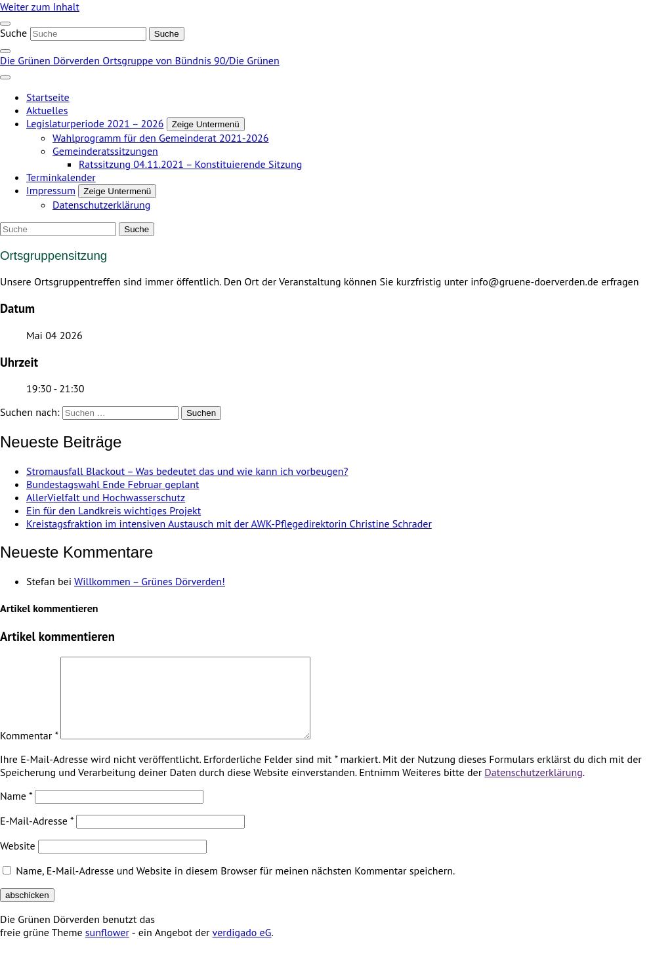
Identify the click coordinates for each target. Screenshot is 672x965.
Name (16, 811)
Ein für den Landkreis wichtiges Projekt (113, 510)
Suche (13, 32)
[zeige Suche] (5, 51)
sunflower (107, 948)
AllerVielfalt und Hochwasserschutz (105, 497)
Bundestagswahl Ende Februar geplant (113, 484)
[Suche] (88, 34)
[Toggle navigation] (5, 24)
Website (17, 861)
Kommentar (29, 751)
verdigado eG (242, 948)
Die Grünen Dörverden (51, 60)
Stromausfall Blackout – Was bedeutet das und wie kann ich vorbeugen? (187, 471)
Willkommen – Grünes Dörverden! (149, 581)
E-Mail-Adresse (37, 836)
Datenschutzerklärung (533, 787)
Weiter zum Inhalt (39, 6)
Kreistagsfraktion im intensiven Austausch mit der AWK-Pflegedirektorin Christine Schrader (229, 523)
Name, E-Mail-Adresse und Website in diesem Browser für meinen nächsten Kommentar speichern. (235, 886)
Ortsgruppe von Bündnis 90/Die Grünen (190, 60)
